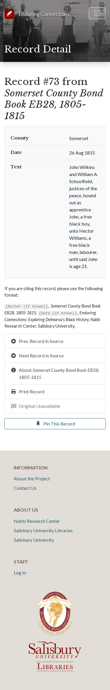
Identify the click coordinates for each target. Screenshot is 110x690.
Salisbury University (34, 540)
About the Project (32, 478)
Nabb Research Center (37, 521)
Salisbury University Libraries (43, 530)
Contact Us (25, 488)
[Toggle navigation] (97, 13)
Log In (20, 572)
